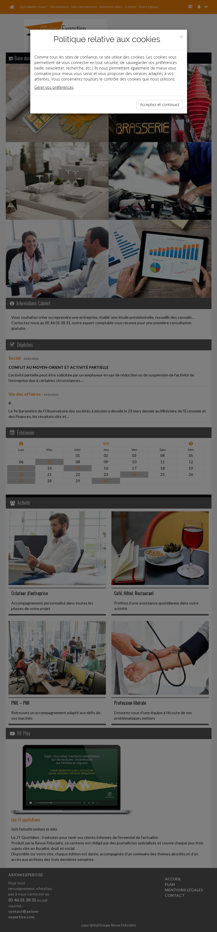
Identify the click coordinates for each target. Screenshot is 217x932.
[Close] (181, 37)
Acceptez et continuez (159, 104)
